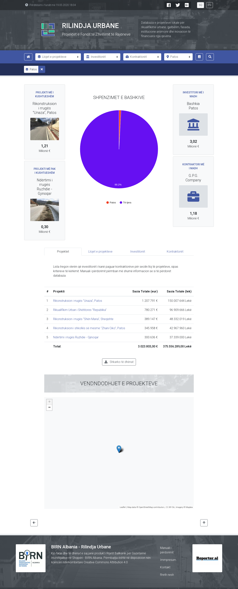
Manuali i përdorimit (166, 550)
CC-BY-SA (170, 507)
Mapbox (189, 507)
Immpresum (168, 560)
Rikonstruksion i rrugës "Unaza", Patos (77, 301)
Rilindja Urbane (90, 26)
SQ (200, 5)
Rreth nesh (167, 575)
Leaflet (123, 507)
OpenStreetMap (146, 507)
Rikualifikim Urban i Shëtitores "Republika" (80, 310)
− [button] (49, 407)
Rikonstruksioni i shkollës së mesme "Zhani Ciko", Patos (89, 328)
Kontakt (165, 567)
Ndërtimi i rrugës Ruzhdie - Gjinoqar (76, 337)
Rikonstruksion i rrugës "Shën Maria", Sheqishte (83, 319)
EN (209, 5)
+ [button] (49, 402)
